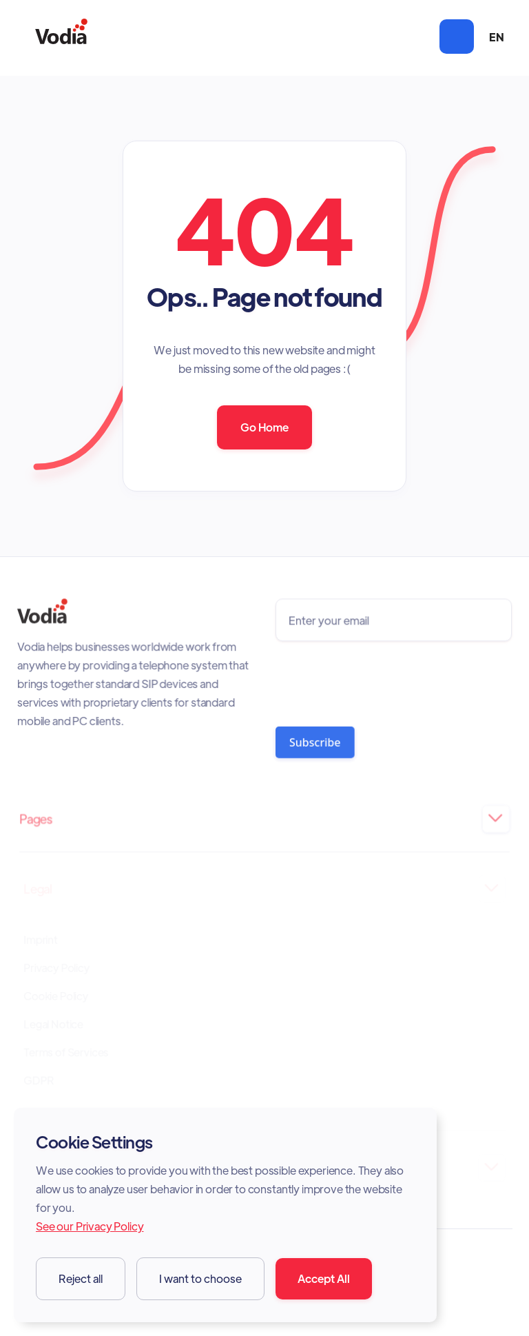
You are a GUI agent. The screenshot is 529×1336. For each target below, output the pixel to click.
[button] (456, 36)
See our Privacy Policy (89, 1226)
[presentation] (379, 680)
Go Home (264, 427)
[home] (61, 37)
